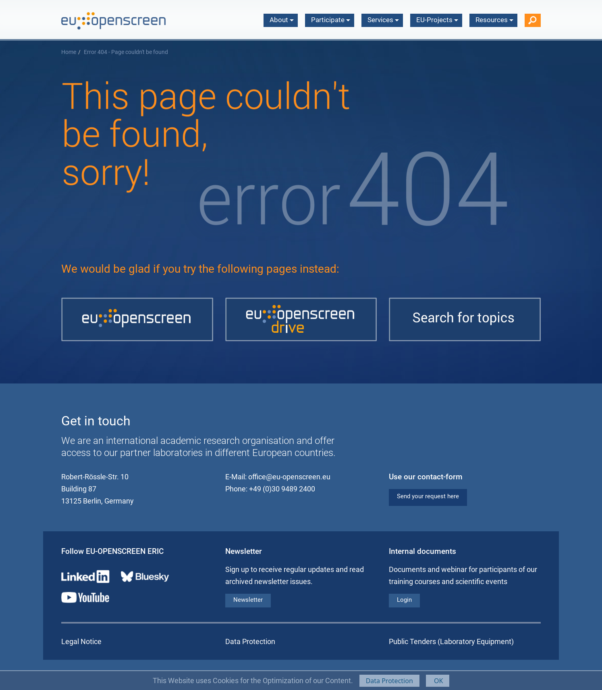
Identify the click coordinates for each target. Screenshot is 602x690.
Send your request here (428, 496)
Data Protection (389, 680)
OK (437, 680)
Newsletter (248, 599)
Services (383, 20)
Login (404, 599)
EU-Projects (437, 20)
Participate (330, 20)
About (282, 20)
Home (68, 52)
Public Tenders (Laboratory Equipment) (451, 641)
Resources (494, 20)
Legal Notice (81, 641)
